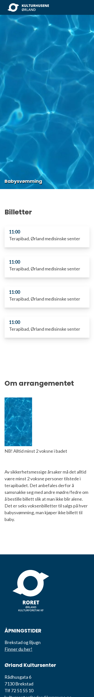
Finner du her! (18, 649)
